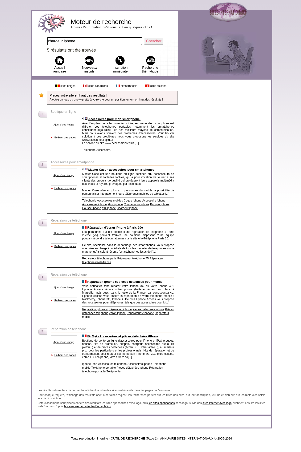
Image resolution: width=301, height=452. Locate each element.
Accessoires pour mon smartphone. (114, 119)
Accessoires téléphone (112, 364)
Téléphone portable (103, 367)
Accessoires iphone (94, 204)
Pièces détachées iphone (148, 309)
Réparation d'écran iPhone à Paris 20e (115, 227)
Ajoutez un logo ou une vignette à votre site (77, 99)
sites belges (68, 86)
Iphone (86, 364)
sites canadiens (98, 86)
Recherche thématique (150, 69)
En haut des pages (65, 137)
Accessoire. (103, 150)
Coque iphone (132, 200)
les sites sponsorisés (161, 403)
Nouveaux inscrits (89, 69)
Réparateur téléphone (140, 313)
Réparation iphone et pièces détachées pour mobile (124, 281)
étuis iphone (115, 204)
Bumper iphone (159, 204)
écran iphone (117, 313)
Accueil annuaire (59, 69)
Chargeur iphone (127, 208)
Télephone (89, 150)
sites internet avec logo (216, 403)
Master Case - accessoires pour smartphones (121, 169)
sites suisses (158, 86)
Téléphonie (89, 200)
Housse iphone (91, 208)
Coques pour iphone (136, 204)
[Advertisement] (224, 152)
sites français (129, 86)
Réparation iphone (120, 309)
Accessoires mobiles (110, 200)
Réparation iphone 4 (95, 309)
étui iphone (109, 208)
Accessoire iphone (153, 200)
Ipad (94, 364)
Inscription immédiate (120, 69)
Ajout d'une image (64, 124)
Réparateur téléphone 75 (133, 258)
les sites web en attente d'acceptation (87, 406)
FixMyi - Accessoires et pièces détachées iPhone (122, 336)
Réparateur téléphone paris (99, 258)
